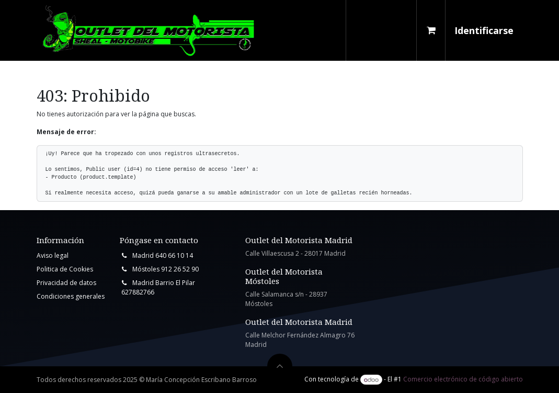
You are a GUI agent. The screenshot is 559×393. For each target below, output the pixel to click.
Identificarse (484, 30)
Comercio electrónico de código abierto (463, 379)
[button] (279, 366)
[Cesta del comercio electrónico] (431, 30)
